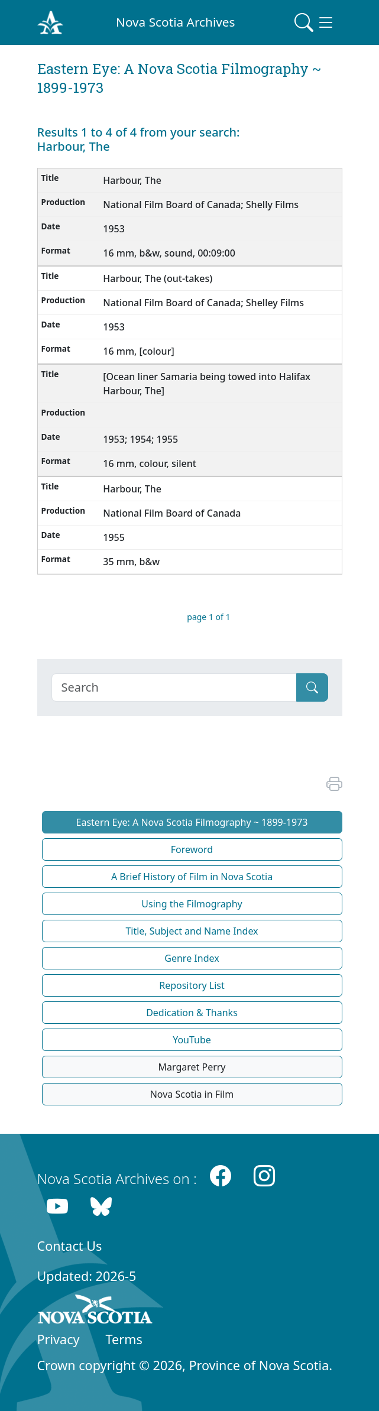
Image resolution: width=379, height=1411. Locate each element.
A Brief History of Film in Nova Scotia (192, 876)
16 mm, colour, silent (151, 463)
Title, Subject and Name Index (191, 931)
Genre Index (191, 958)
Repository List (192, 985)
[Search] (174, 687)
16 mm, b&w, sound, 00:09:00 (170, 253)
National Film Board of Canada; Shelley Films (204, 302)
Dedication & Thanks (192, 1012)
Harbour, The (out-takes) (159, 278)
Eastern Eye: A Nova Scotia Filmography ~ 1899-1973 (192, 822)
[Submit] (312, 687)
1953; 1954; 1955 (141, 439)
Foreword (192, 849)
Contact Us (69, 1245)
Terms (124, 1339)
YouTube (192, 1039)
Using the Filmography (191, 903)
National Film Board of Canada (173, 513)
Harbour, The (133, 180)
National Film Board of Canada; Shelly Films (202, 204)
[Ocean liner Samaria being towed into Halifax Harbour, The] (206, 383)
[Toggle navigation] (314, 22)
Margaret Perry (191, 1066)
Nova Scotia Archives (175, 22)
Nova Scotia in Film (192, 1094)
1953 (115, 228)
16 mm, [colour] (140, 351)
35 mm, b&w (132, 561)
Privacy (58, 1339)
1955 (115, 537)
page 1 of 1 (208, 616)
